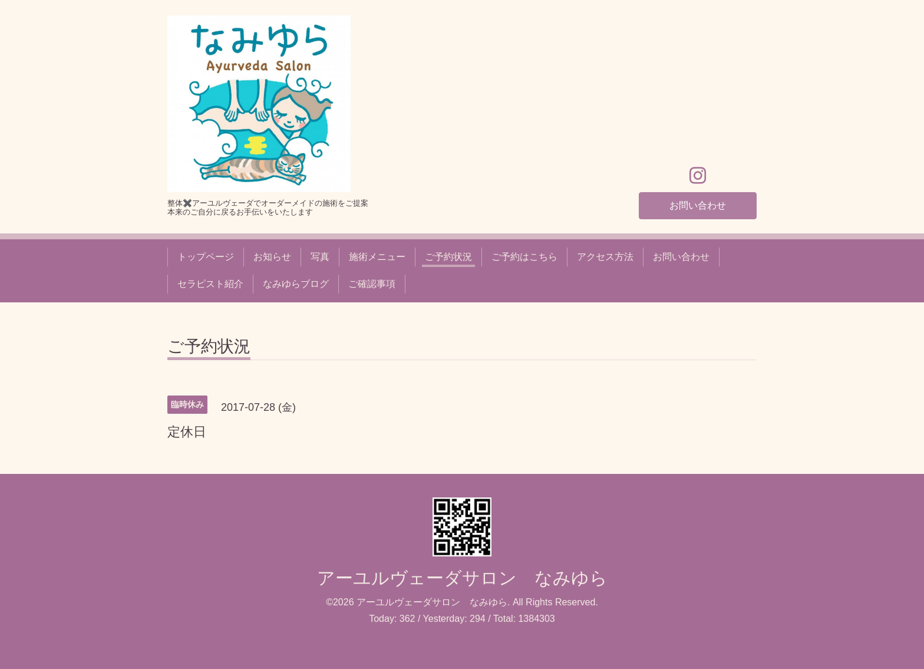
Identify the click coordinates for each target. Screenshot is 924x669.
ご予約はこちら (524, 257)
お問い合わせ (697, 205)
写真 (320, 257)
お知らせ (272, 257)
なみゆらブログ (296, 284)
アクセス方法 (605, 257)
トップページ (205, 257)
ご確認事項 (371, 284)
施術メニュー (377, 257)
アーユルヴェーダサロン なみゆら (462, 578)
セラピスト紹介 (210, 284)
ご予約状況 (448, 257)
